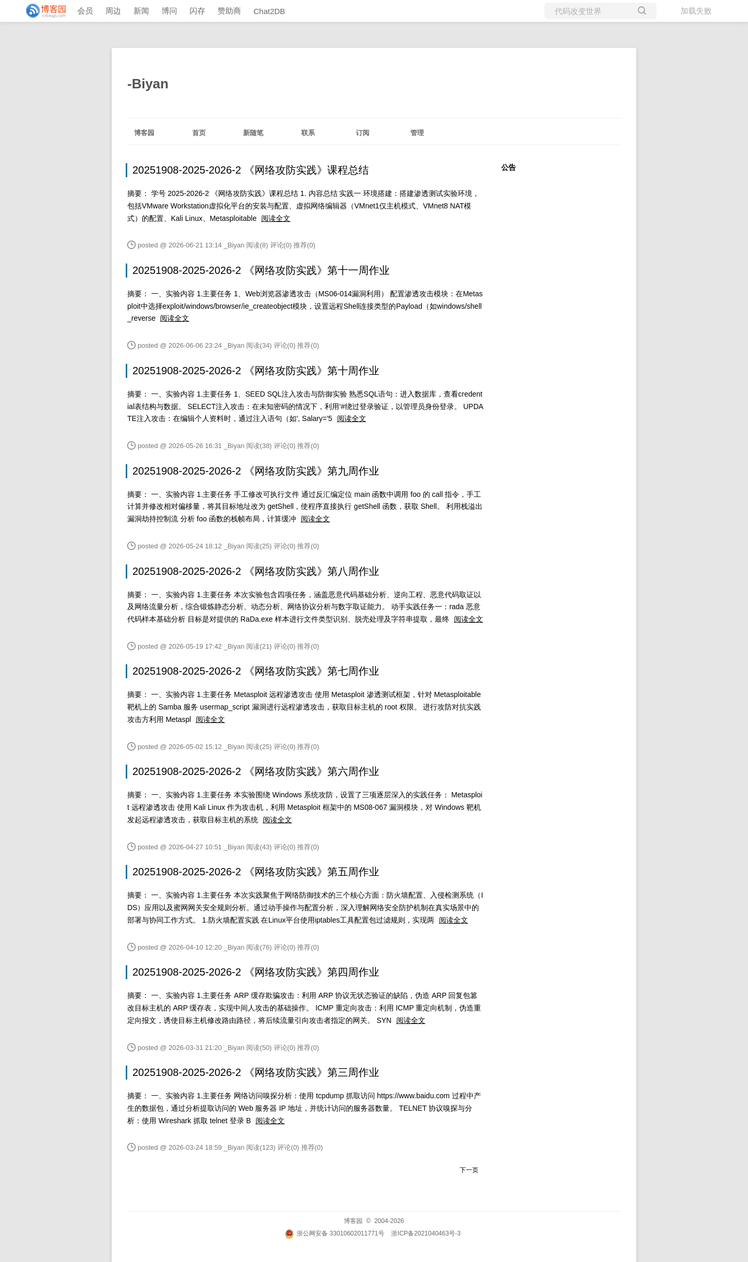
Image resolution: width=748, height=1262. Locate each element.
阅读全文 (275, 218)
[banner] (41, 11)
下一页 (469, 1170)
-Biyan (147, 83)
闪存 (197, 10)
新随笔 (253, 133)
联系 (308, 133)
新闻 (141, 10)
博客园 (144, 133)
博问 (169, 10)
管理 (417, 133)
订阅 (362, 133)
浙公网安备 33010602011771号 (334, 1233)
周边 (113, 10)
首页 (199, 133)
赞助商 (229, 10)
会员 (85, 10)
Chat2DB (269, 11)
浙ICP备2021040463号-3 (425, 1233)
